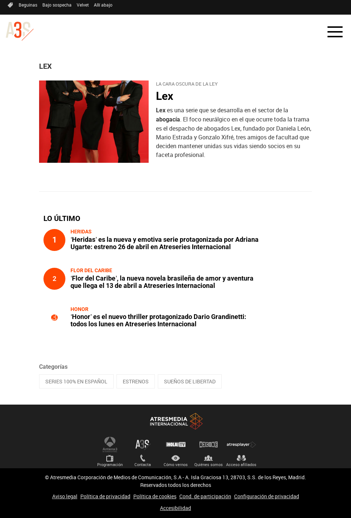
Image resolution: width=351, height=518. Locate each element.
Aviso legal (64, 496)
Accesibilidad (175, 507)
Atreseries (142, 444)
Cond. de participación (205, 496)
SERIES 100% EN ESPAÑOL (76, 381)
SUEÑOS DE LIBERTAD (189, 381)
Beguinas (28, 5)
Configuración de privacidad (266, 496)
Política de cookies (154, 496)
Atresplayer (241, 444)
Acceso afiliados (241, 464)
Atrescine (208, 444)
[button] (330, 32)
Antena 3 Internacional (110, 444)
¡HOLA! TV (175, 444)
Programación (110, 464)
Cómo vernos (176, 464)
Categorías (53, 366)
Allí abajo (103, 5)
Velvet (83, 5)
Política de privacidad (105, 496)
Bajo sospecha (57, 5)
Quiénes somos (208, 464)
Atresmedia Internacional (176, 421)
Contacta (142, 464)
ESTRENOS (136, 381)
